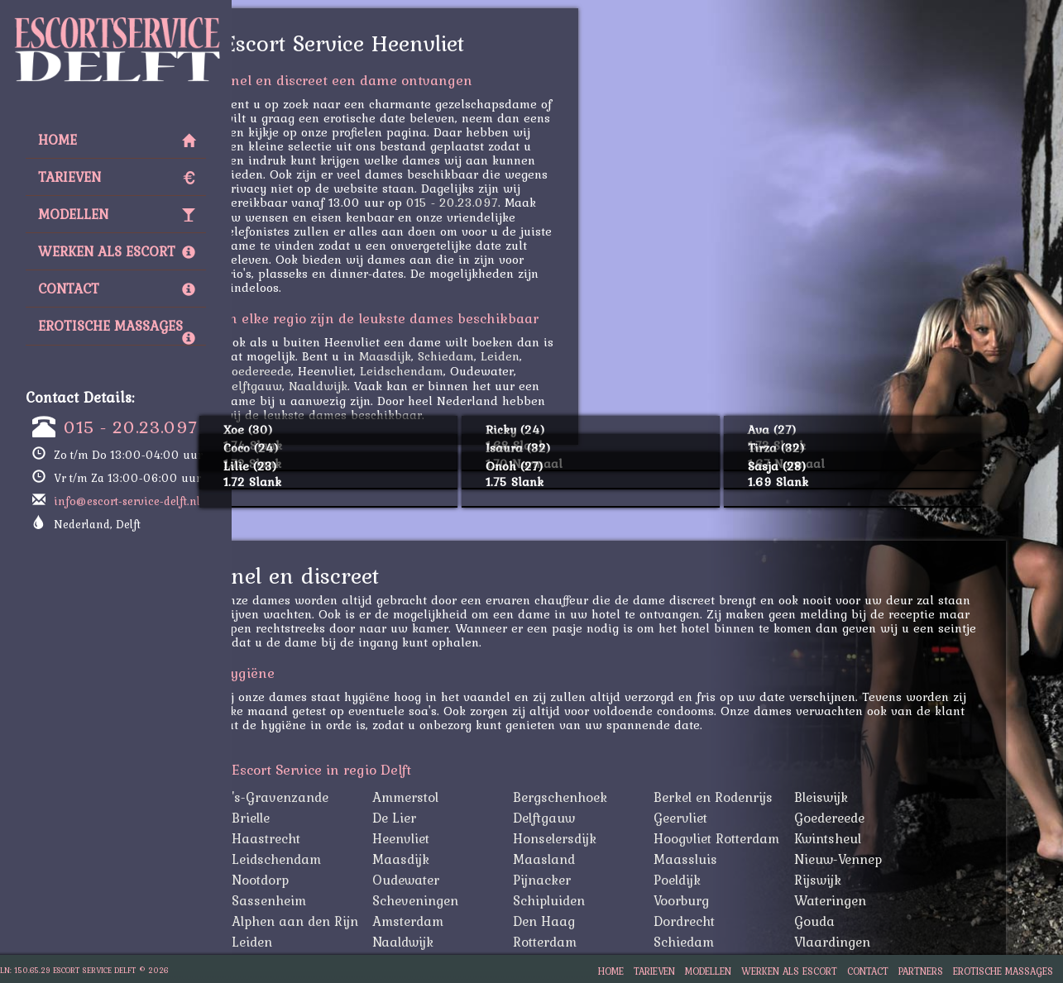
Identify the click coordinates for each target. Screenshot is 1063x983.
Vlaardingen (889, 942)
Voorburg (738, 900)
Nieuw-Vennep (895, 859)
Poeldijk (734, 880)
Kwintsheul (884, 838)
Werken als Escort (116, 251)
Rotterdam (602, 942)
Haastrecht (323, 838)
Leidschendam (458, 370)
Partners (920, 971)
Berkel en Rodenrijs (770, 797)
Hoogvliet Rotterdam (773, 838)
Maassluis (742, 859)
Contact (116, 288)
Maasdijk (442, 355)
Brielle (308, 818)
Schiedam (503, 355)
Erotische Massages (116, 330)
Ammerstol (462, 797)
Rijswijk (874, 880)
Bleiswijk (878, 797)
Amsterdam (464, 921)
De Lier (451, 818)
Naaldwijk (375, 385)
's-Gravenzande (337, 797)
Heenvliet (457, 838)
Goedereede (314, 370)
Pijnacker (599, 880)
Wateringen (887, 900)
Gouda (871, 921)
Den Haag (601, 921)
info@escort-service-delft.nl (127, 501)
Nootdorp (317, 880)
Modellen (116, 214)
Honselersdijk (612, 838)
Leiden (557, 355)
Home (116, 140)
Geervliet (737, 818)
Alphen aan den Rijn (352, 921)
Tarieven (116, 177)
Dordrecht (741, 921)
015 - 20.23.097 (131, 426)
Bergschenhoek (617, 797)
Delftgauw (309, 385)
